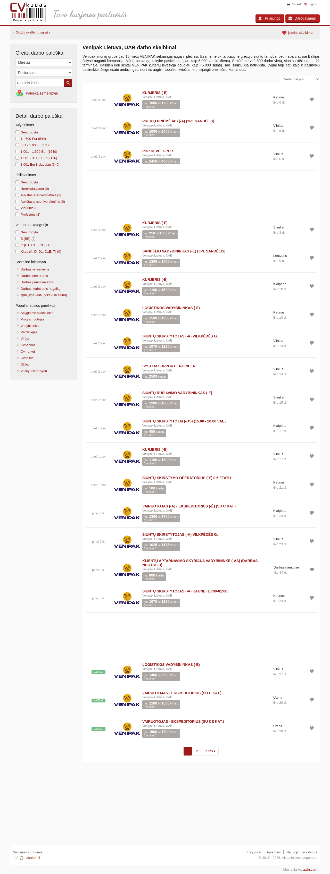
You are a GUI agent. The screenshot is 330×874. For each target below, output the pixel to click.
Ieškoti (68, 83)
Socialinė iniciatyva (30, 262)
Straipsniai (253, 852)
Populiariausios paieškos (35, 305)
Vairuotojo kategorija (31, 225)
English (312, 4)
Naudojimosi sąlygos (301, 852)
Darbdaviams (302, 18)
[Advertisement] (201, 193)
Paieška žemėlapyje (42, 93)
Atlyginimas (24, 125)
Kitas (210, 751)
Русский (296, 4)
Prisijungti (269, 18)
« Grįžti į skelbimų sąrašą (31, 32)
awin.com (310, 869)
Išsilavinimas (25, 175)
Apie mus (274, 852)
